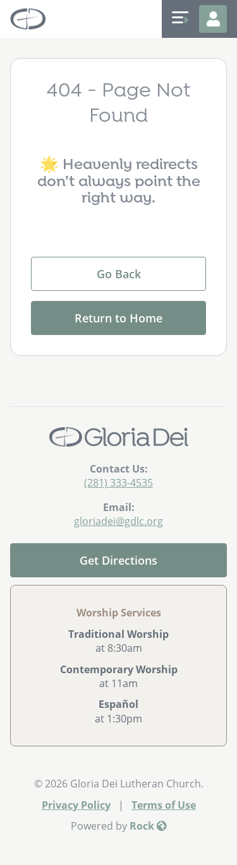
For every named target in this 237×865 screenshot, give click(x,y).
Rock (148, 826)
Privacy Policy (76, 805)
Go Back (119, 273)
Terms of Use (163, 805)
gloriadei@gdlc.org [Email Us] (118, 521)
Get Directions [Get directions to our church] (118, 560)
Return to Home (118, 318)
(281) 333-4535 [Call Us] (118, 483)
